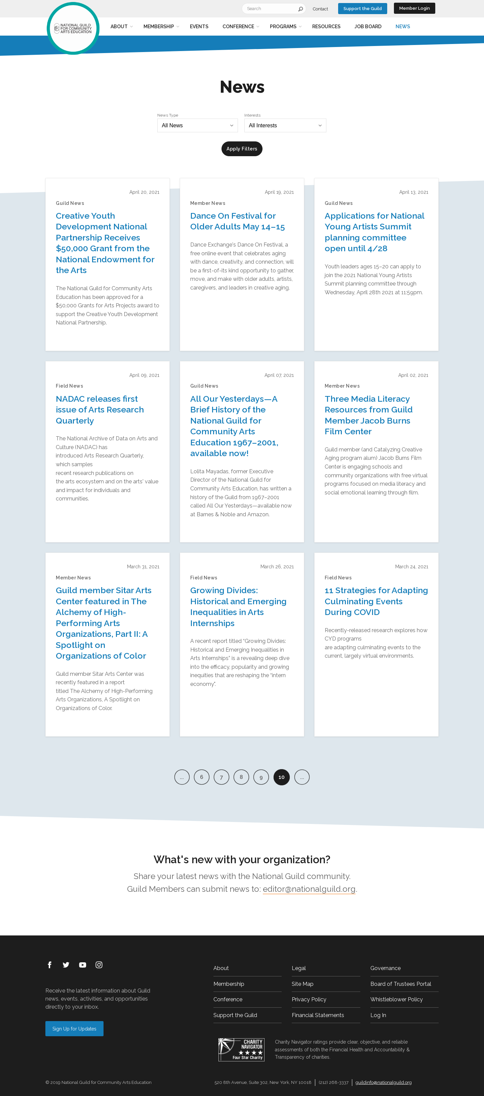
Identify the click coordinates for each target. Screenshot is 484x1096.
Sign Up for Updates (74, 1029)
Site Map (303, 984)
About (119, 26)
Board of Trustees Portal (400, 984)
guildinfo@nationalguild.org (384, 1082)
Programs (283, 26)
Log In (378, 1015)
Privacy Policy (309, 999)
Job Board (368, 26)
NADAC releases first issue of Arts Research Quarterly (100, 410)
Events (199, 26)
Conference (238, 26)
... (178, 777)
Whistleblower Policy (396, 999)
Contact (320, 9)
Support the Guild (363, 8)
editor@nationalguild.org (309, 889)
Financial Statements (318, 1015)
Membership (159, 26)
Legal (299, 968)
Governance (385, 968)
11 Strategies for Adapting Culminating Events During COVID (376, 601)
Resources (326, 26)
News (403, 26)
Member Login (414, 8)
